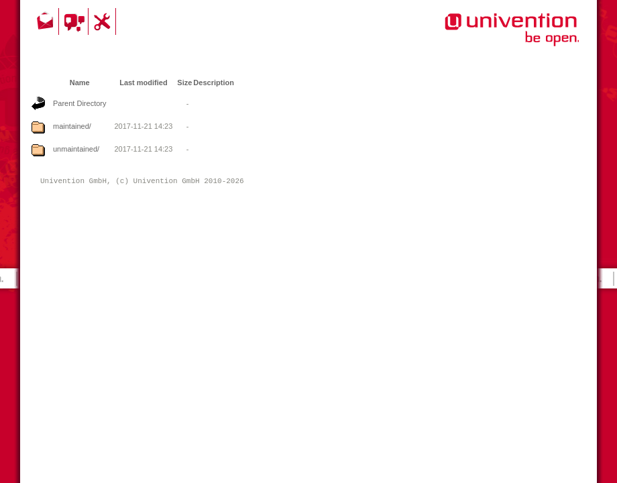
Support (104, 21)
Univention (484, 36)
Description (213, 82)
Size (184, 82)
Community (75, 21)
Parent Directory (79, 103)
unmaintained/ (76, 149)
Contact (46, 21)
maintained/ (72, 126)
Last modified (143, 82)
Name (80, 82)
